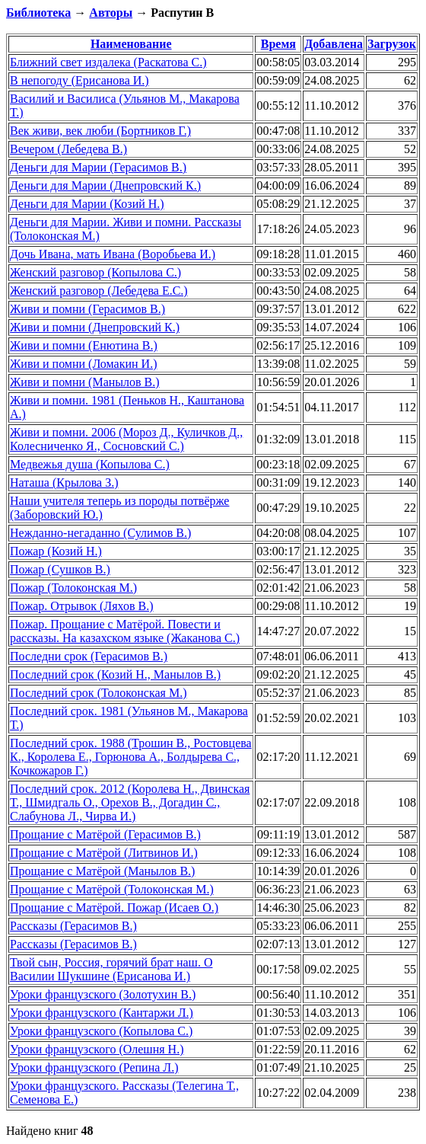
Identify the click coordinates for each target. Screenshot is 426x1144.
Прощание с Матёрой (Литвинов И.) (104, 852)
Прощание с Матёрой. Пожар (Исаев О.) (114, 907)
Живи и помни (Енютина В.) (83, 345)
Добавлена (333, 43)
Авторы (110, 12)
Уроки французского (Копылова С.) (101, 1030)
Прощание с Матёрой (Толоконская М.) (112, 889)
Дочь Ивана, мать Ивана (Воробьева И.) (112, 254)
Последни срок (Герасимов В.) (88, 656)
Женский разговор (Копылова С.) (95, 272)
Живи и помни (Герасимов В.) (87, 308)
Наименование (131, 43)
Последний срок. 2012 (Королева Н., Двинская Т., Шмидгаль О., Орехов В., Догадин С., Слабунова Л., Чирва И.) (130, 802)
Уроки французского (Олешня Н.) (97, 1049)
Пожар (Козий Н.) (56, 551)
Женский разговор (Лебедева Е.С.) (99, 290)
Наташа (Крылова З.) (64, 482)
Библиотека (38, 12)
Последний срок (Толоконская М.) (98, 692)
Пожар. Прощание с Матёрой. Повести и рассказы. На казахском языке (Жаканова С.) (125, 631)
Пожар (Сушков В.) (60, 569)
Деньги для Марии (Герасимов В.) (98, 167)
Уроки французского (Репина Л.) (94, 1067)
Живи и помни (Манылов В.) (85, 381)
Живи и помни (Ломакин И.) (83, 363)
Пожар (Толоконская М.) (73, 587)
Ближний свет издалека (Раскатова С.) (108, 62)
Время (278, 43)
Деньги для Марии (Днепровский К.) (105, 185)
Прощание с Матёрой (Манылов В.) (102, 870)
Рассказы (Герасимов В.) (73, 925)
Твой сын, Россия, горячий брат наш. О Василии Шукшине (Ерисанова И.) (111, 969)
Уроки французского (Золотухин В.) (103, 994)
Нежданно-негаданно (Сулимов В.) (100, 532)
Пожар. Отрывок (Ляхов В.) (82, 605)
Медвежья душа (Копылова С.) (90, 464)
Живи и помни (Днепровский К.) (95, 327)
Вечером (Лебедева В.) (68, 148)
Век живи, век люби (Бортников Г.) (100, 130)
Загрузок (391, 43)
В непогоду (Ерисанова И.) (79, 80)
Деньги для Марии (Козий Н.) (87, 203)
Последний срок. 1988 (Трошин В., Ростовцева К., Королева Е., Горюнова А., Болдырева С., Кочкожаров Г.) (131, 757)
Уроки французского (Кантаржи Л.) (101, 1012)
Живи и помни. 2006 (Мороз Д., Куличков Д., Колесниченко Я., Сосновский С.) (126, 439)
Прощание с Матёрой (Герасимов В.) (105, 834)
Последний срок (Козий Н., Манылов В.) (115, 674)
